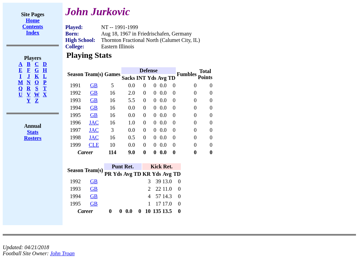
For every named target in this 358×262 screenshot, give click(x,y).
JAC (93, 122)
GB (94, 85)
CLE (94, 145)
